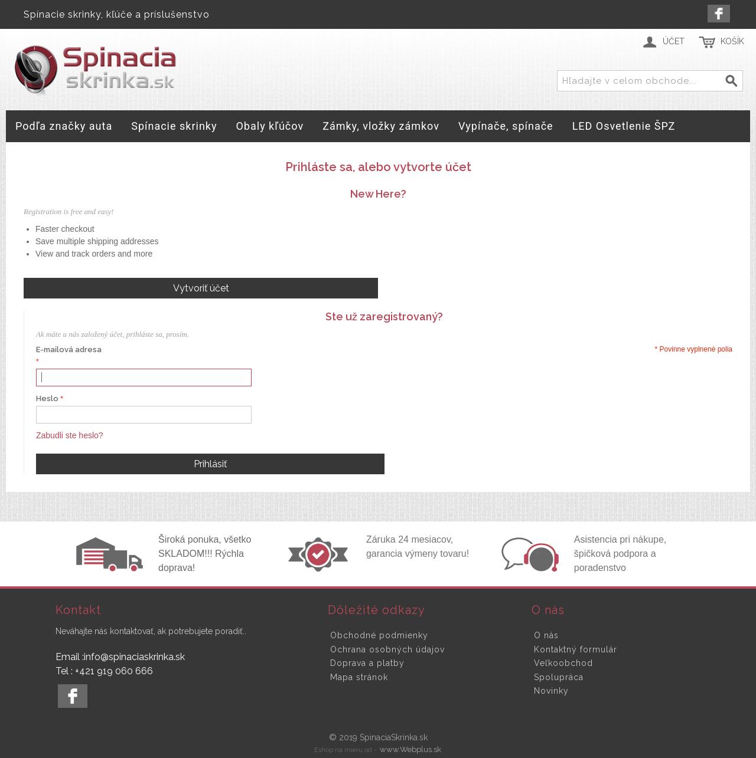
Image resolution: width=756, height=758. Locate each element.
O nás (546, 635)
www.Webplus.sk (410, 749)
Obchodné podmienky (379, 635)
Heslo (47, 398)
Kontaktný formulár (575, 649)
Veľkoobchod (563, 663)
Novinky (551, 690)
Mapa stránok (359, 677)
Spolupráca (559, 677)
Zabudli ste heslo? (69, 435)
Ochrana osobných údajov (387, 649)
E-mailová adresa (69, 349)
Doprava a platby (367, 663)
